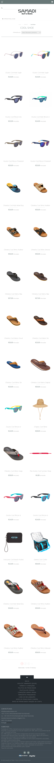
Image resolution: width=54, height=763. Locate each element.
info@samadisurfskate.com (9, 711)
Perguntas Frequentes (27, 695)
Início (20, 24)
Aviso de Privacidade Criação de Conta (27, 701)
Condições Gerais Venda (27, 692)
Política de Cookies (27, 690)
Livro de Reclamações (27, 697)
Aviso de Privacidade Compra (27, 699)
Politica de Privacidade (27, 688)
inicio (27, 681)
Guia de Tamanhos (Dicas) (27, 683)
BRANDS (26, 24)
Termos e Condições (27, 686)
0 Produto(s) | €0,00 (8, 19)
